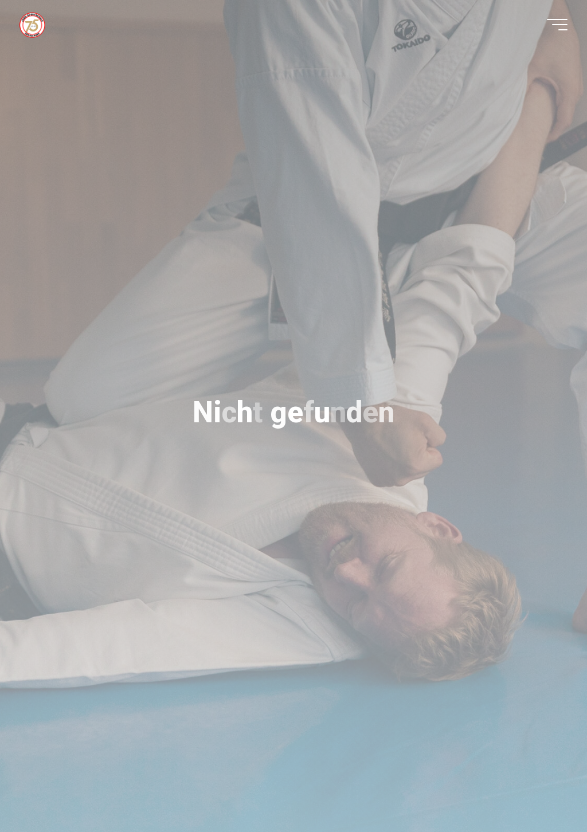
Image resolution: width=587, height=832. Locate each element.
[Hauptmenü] (557, 24)
